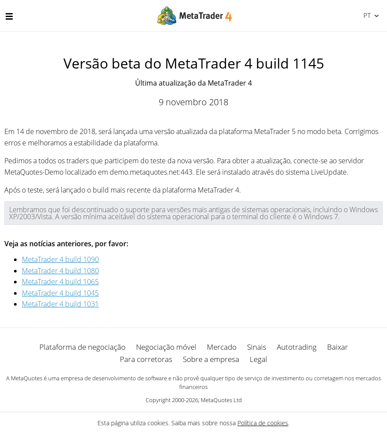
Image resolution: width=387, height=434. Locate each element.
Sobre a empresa (211, 359)
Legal (258, 359)
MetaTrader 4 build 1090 (60, 259)
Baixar (337, 347)
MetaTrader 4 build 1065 (60, 281)
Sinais (256, 347)
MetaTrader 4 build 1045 (60, 293)
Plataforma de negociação (82, 347)
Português (366, 15)
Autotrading (297, 347)
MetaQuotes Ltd (221, 400)
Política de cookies (262, 423)
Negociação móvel (166, 347)
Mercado (222, 347)
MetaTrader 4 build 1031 (60, 304)
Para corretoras (146, 359)
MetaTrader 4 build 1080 (60, 271)
